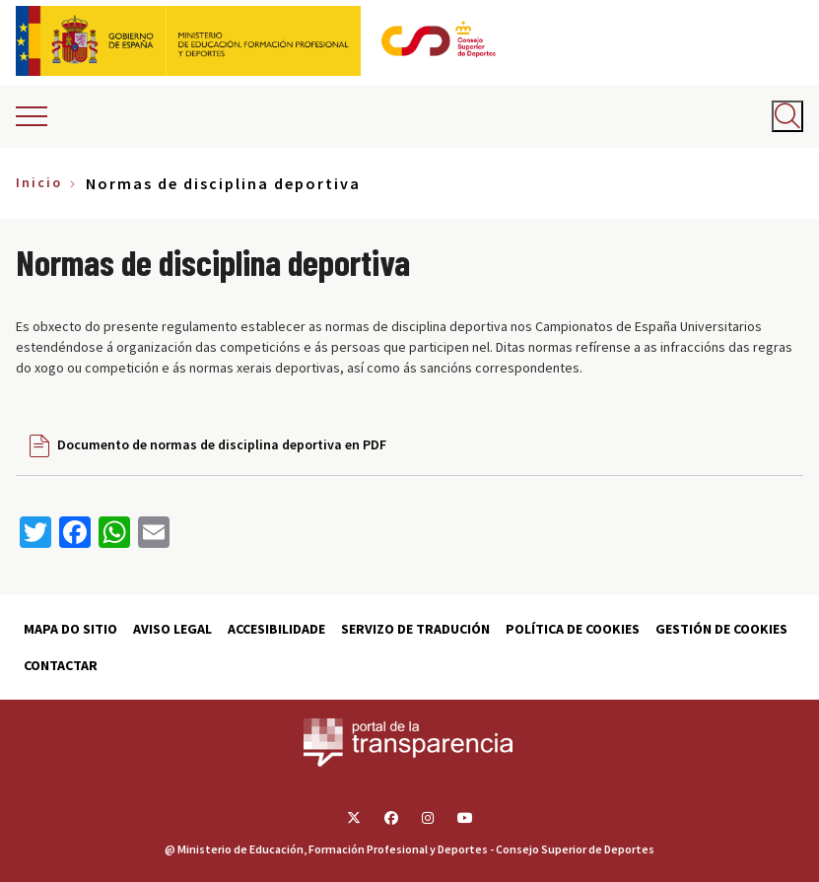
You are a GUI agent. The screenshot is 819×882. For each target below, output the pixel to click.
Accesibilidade (276, 629)
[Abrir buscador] (787, 116)
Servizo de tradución (415, 629)
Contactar (61, 665)
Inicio (39, 182)
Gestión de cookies (721, 629)
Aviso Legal (172, 629)
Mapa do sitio (70, 629)
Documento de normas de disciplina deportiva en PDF (221, 444)
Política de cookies (573, 629)
